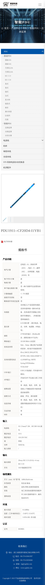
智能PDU (34, 28)
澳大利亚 (8, 112)
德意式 (7, 104)
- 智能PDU (7, 124)
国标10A (8, 60)
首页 (6, 28)
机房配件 (7, 168)
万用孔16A (9, 72)
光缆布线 (7, 157)
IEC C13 (8, 76)
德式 (6, 92)
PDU (25, 28)
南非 (6, 108)
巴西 (6, 119)
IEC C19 (8, 80)
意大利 (7, 100)
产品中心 (15, 28)
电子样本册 (6, 241)
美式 (6, 84)
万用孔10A (9, 68)
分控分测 (8, 135)
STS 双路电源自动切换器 (13, 162)
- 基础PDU (7, 56)
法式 (6, 96)
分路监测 (8, 131)
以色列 (7, 115)
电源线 (6, 140)
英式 (6, 88)
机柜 (5, 146)
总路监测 (8, 128)
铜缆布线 (7, 151)
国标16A (8, 64)
